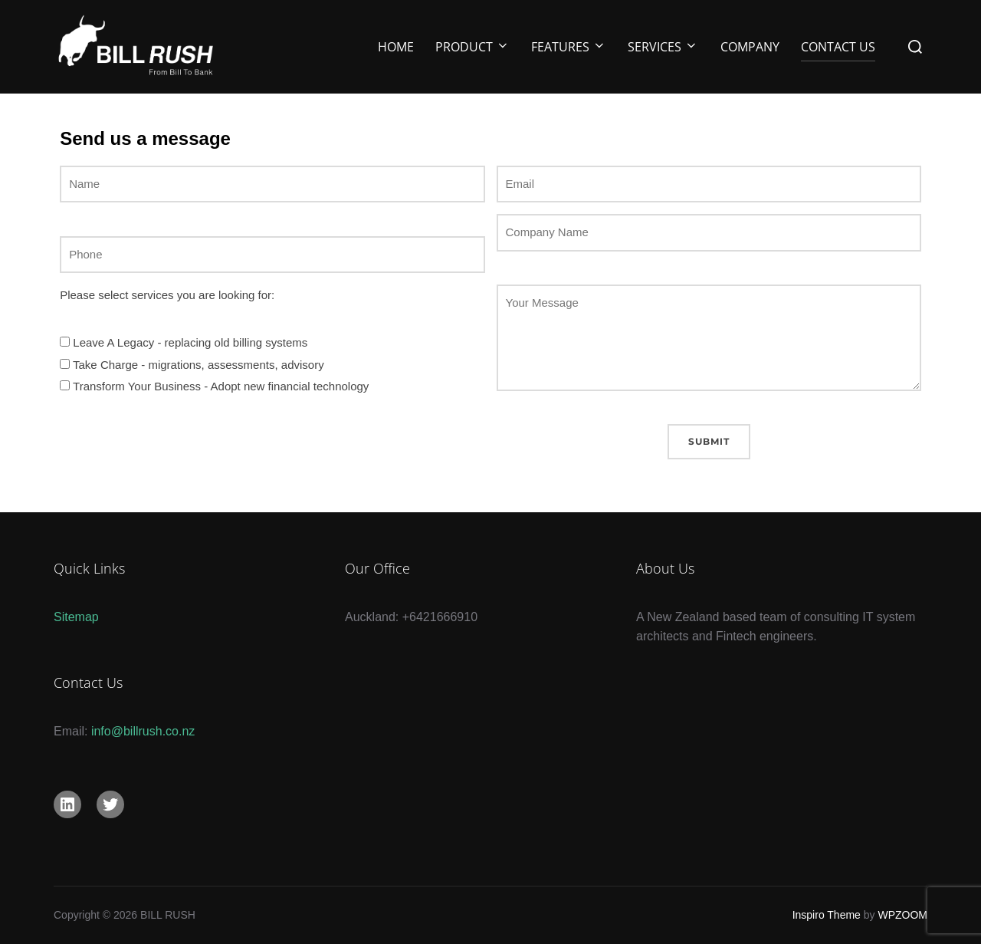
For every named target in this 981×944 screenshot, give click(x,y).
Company (749, 46)
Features (568, 46)
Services (663, 46)
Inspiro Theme (826, 915)
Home (396, 46)
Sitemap (76, 616)
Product (472, 46)
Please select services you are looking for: (167, 294)
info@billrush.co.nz (143, 731)
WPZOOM (902, 915)
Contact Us (838, 46)
